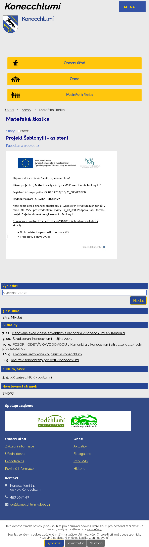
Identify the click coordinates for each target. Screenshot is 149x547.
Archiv (26, 110)
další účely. (94, 529)
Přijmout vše (54, 543)
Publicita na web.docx (22, 146)
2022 (25, 131)
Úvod (9, 110)
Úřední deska (15, 454)
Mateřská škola (79, 95)
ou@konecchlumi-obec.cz (30, 504)
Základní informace (19, 446)
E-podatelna (14, 461)
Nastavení (96, 543)
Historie (79, 469)
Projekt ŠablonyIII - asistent (37, 138)
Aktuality (80, 446)
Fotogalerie (82, 454)
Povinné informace (19, 469)
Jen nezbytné (75, 543)
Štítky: (10, 131)
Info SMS (80, 461)
